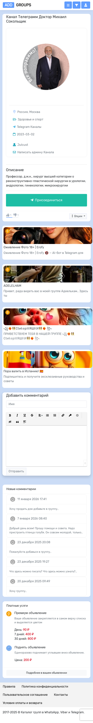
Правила (9, 686)
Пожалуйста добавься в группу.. (30, 551)
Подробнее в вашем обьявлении (46, 672)
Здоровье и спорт (28, 119)
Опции (77, 216)
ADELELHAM (12, 285)
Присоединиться (46, 200)
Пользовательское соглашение (25, 694)
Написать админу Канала (33, 152)
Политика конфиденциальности (45, 686)
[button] (76, 5)
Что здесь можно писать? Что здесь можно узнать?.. (43, 571)
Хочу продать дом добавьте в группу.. (34, 509)
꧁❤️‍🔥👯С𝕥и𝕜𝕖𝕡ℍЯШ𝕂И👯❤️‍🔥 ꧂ (28, 328)
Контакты (61, 694)
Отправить (16, 471)
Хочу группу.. (18, 591)
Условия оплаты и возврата (22, 703)
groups (17, 5)
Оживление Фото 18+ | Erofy (24, 247)
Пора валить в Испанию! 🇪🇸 (23, 371)
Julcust (20, 145)
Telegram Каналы (29, 127)
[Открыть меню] (68, 5)
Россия (22, 112)
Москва (34, 112)
